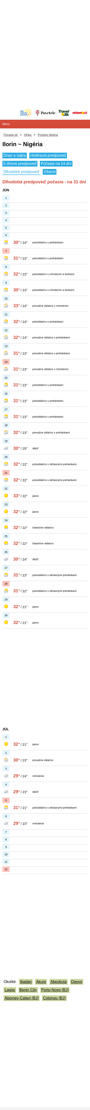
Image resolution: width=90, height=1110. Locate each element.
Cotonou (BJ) (54, 998)
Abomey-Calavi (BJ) (22, 998)
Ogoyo (76, 982)
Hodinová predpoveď (48, 155)
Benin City (28, 990)
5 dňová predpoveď (19, 164)
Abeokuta (58, 982)
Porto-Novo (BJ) (55, 990)
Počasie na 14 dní (56, 164)
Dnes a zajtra (14, 155)
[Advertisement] (45, 45)
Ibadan (26, 982)
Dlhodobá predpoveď (21, 172)
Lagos (10, 990)
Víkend (50, 172)
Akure (41, 982)
